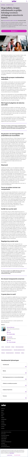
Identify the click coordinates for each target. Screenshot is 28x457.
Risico (2, 412)
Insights (2, 417)
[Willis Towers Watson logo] (3, 405)
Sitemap (2, 428)
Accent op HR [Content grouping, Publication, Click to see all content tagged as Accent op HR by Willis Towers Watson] (9, 4)
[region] (14, 453)
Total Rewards (17, 352)
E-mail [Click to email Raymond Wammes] (9, 332)
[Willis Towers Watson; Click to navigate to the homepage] (14, 1)
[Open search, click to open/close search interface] (26, 1)
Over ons (3, 408)
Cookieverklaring (4, 436)
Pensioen (3, 352)
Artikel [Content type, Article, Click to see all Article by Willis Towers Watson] (3, 4)
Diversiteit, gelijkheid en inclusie (19, 349)
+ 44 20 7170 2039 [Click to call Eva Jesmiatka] (11, 342)
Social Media (3, 424)
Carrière (2, 421)
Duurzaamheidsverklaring (5, 446)
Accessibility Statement (5, 435)
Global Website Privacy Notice (6, 432)
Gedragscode (3, 440)
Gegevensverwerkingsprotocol (6, 441)
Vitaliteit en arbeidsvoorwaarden (7, 349)
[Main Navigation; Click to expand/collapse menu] (1, 1)
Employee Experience (9, 352)
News (2, 415)
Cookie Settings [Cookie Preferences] (3, 438)
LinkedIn (8, 330)
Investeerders (3, 419)
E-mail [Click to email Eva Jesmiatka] (9, 340)
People (2, 410)
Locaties (2, 422)
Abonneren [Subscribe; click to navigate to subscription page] (14, 31)
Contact (2, 426)
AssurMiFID (3, 443)
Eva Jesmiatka (15, 20)
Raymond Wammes (7, 20)
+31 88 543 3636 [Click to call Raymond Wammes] (11, 334)
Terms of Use (3, 433)
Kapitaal (2, 413)
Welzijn (22, 352)
